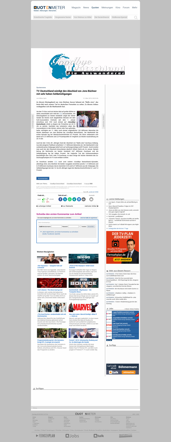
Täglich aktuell (83, 421)
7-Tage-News (36, 423)
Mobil (34, 421)
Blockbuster (92, 430)
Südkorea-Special (119, 17)
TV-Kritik (97, 420)
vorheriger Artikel (43, 206)
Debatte (97, 418)
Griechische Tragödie (43, 17)
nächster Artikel (91, 206)
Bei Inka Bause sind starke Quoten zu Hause (122, 289)
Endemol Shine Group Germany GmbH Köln (122, 313)
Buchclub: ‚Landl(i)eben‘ (116, 216)
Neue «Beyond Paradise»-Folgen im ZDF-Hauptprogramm (121, 207)
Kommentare (43, 178)
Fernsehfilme (99, 430)
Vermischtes (67, 420)
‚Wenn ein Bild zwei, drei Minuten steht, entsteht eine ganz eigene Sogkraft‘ (124, 211)
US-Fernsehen (67, 426)
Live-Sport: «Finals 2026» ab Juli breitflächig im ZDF (123, 203)
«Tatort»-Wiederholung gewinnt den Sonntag (121, 302)
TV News (72, 430)
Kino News (37, 430)
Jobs (127, 420)
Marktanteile (82, 420)
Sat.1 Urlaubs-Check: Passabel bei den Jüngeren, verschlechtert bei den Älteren (122, 285)
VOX (60, 114)
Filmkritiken (59, 430)
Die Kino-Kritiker (114, 420)
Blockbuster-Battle (114, 423)
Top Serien (133, 430)
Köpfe (65, 425)
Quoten (95, 7)
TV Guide (86, 430)
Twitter (34, 426)
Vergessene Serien (63, 17)
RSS (34, 418)
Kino (118, 7)
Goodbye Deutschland (57, 183)
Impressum (129, 427)
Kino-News (113, 418)
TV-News (66, 418)
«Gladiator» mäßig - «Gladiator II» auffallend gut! (120, 294)
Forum (126, 7)
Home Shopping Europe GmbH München (118, 325)
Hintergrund (51, 418)
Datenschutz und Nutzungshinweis (130, 424)
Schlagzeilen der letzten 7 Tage (118, 228)
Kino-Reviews (98, 421)
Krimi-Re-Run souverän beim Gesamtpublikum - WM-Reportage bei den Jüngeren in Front (122, 280)
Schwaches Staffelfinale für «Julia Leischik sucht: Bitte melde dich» (121, 298)
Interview (50, 421)
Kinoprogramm (114, 430)
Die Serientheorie (102, 17)
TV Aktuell (43, 430)
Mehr (134, 7)
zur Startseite (67, 206)
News (86, 7)
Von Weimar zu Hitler (82, 17)
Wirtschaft (66, 421)
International (67, 423)
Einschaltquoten (79, 430)
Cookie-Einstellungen (131, 426)
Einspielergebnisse (115, 421)
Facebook (35, 425)
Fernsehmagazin (50, 430)
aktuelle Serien (106, 430)
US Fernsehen (65, 430)
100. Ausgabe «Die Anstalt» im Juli (119, 214)
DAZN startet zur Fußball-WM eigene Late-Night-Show (124, 225)
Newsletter (35, 420)
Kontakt (128, 421)
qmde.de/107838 (93, 192)
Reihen (50, 420)
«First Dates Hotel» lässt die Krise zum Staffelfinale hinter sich (121, 274)
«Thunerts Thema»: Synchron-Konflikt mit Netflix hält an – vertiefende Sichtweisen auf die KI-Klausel (124, 220)
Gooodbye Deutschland (74, 183)
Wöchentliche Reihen (84, 418)
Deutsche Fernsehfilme (124, 430)
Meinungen (107, 7)
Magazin (76, 7)
